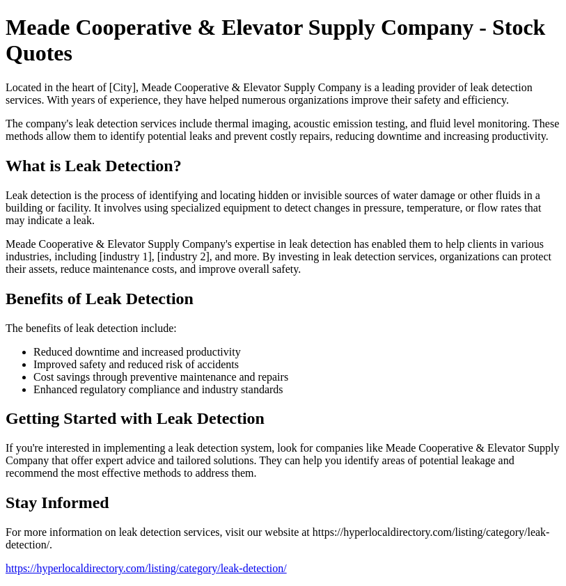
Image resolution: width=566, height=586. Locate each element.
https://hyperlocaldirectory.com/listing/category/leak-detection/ (146, 568)
